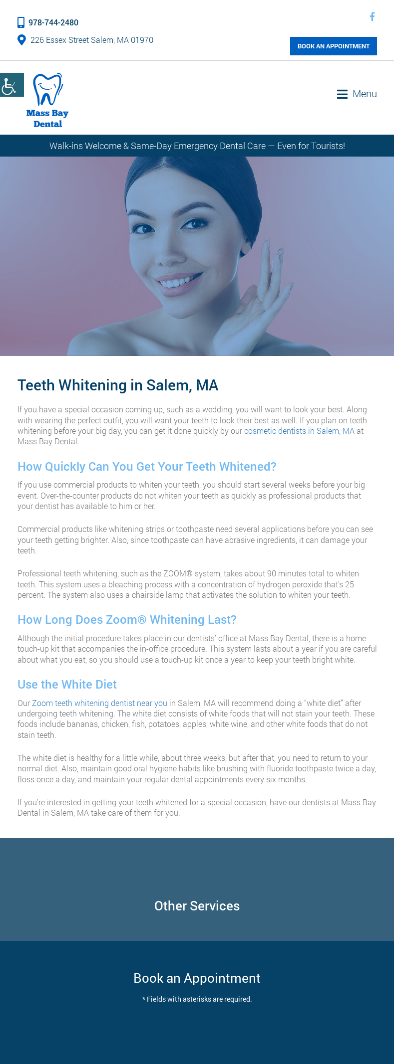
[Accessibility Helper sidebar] (12, 85)
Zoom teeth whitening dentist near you (99, 703)
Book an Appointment (334, 45)
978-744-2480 (47, 22)
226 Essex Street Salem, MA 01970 (85, 39)
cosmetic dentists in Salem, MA (299, 430)
